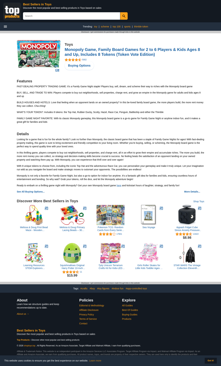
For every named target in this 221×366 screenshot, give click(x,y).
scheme (105, 26)
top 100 (117, 26)
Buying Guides (129, 314)
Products (126, 319)
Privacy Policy (86, 314)
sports (127, 26)
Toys (69, 44)
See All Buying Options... (31, 191)
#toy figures (103, 288)
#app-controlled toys (136, 288)
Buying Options (79, 65)
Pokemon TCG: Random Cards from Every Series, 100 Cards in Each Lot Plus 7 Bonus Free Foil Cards (110, 229)
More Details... (192, 191)
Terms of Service (88, 319)
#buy (92, 288)
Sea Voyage (148, 227)
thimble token (141, 26)
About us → (23, 314)
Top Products (23, 340)
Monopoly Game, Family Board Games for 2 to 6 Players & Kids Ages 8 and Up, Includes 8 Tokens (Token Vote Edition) (132, 52)
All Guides (127, 305)
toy (95, 26)
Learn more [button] (95, 360)
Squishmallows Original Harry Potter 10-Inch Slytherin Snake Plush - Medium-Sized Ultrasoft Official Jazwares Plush (72, 267)
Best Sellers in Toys (37, 4)
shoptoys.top (29, 345)
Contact (83, 323)
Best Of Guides (130, 310)
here (119, 185)
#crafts (83, 288)
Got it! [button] (211, 360)
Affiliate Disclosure (89, 310)
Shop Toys (198, 201)
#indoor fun (117, 288)
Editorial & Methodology (91, 305)
